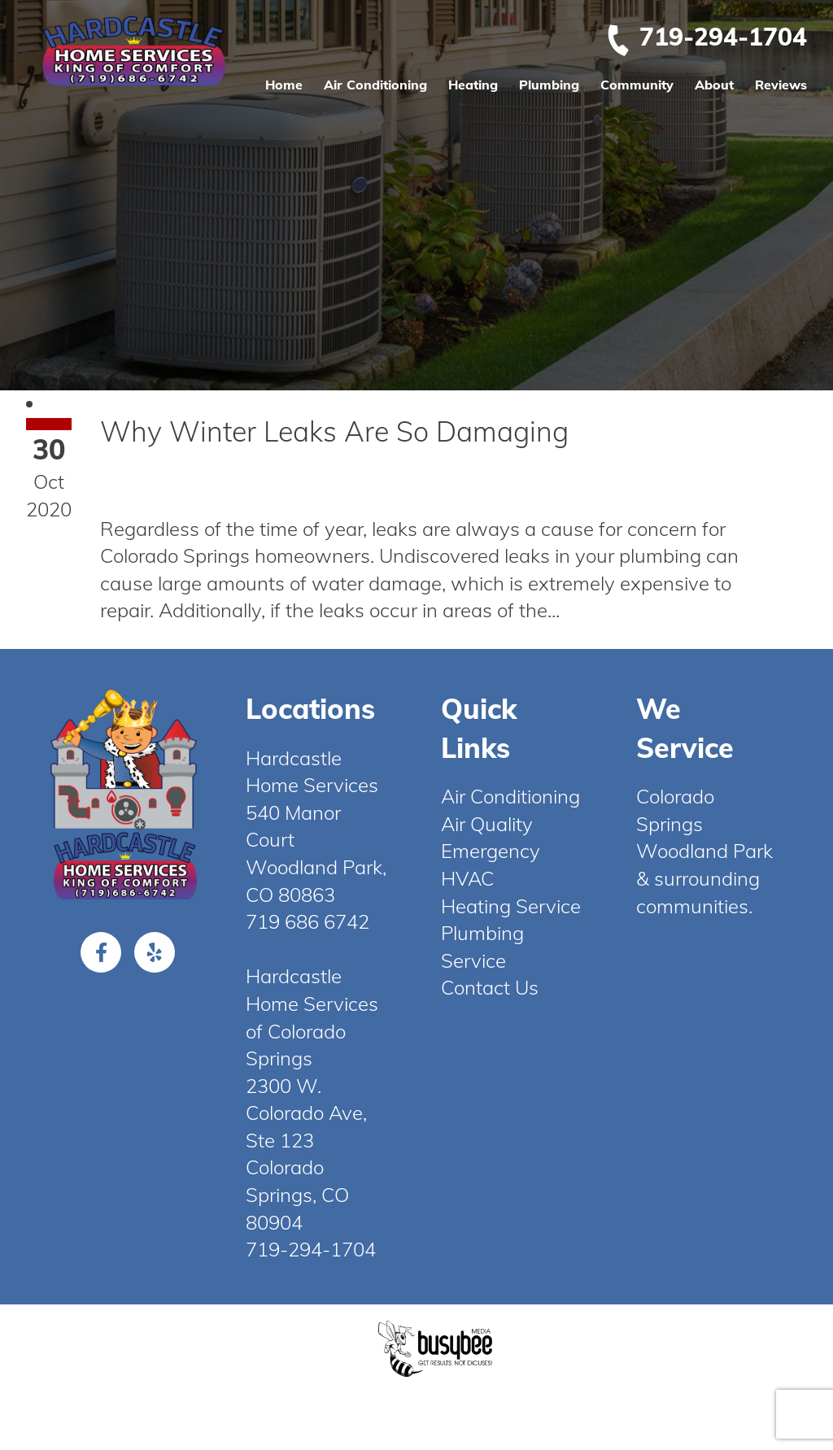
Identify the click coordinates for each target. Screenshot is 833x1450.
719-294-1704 (706, 36)
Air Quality (487, 824)
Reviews (781, 84)
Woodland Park (704, 850)
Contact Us (490, 987)
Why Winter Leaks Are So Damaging (334, 431)
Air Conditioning (375, 84)
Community (637, 84)
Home (284, 84)
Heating (473, 84)
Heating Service (511, 906)
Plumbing (549, 84)
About (714, 84)
